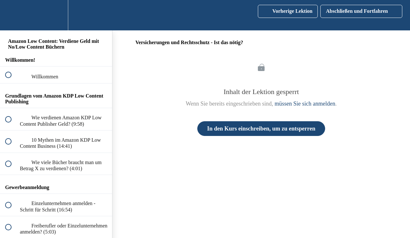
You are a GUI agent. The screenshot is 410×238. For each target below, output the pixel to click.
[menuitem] (56, 15)
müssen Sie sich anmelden (305, 103)
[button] (12, 15)
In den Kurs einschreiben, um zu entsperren (261, 128)
